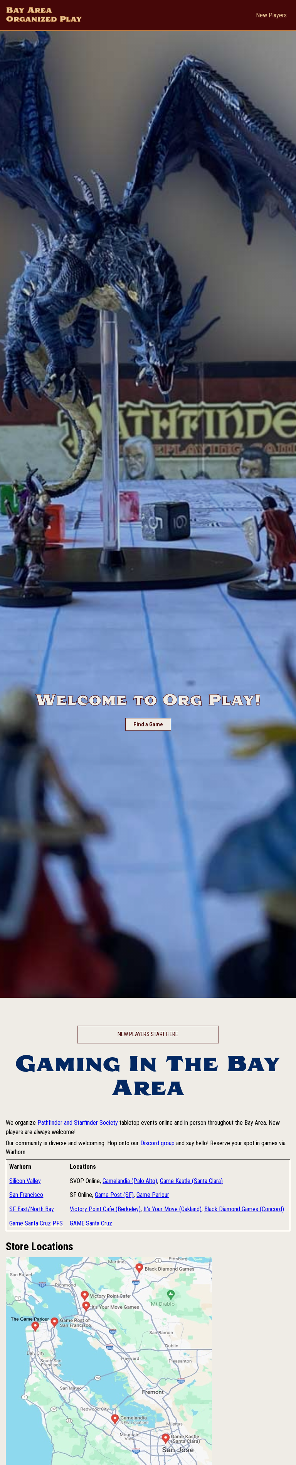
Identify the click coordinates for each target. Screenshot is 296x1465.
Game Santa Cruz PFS (36, 1223)
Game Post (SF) (114, 1194)
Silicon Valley (25, 1181)
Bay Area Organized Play (44, 15)
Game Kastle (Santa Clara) (191, 1181)
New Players (271, 15)
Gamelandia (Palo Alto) (130, 1181)
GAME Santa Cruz (91, 1223)
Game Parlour (152, 1194)
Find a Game (148, 724)
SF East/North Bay (31, 1209)
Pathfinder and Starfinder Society (77, 1122)
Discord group (157, 1143)
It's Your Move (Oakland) (172, 1209)
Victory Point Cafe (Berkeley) (105, 1209)
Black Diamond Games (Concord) (244, 1209)
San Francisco (26, 1194)
